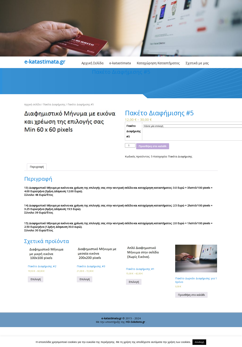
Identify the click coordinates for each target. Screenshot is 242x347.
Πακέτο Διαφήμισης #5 (133, 131)
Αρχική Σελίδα (92, 63)
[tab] (37, 166)
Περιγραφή (37, 166)
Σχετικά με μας (197, 63)
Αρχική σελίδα (32, 104)
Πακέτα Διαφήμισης (54, 104)
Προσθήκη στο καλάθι (152, 146)
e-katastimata (120, 63)
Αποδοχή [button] (199, 342)
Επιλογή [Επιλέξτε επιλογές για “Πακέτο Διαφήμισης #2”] (35, 279)
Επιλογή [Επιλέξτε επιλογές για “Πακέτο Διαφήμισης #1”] (134, 282)
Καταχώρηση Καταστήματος (158, 63)
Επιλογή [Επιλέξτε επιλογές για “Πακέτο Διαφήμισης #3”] (84, 279)
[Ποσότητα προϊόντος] (130, 145)
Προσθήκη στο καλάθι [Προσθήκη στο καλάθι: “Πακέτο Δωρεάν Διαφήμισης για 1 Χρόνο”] (191, 295)
